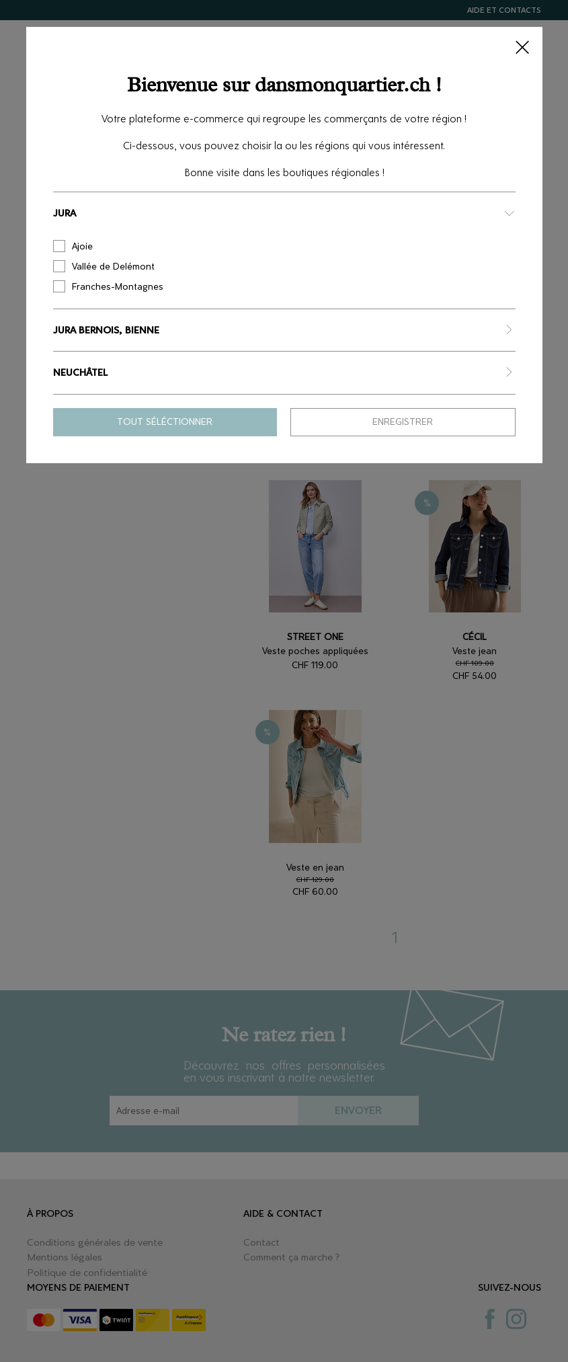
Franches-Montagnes (108, 286)
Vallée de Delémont (104, 266)
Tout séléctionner (164, 422)
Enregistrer (402, 422)
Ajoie (73, 246)
